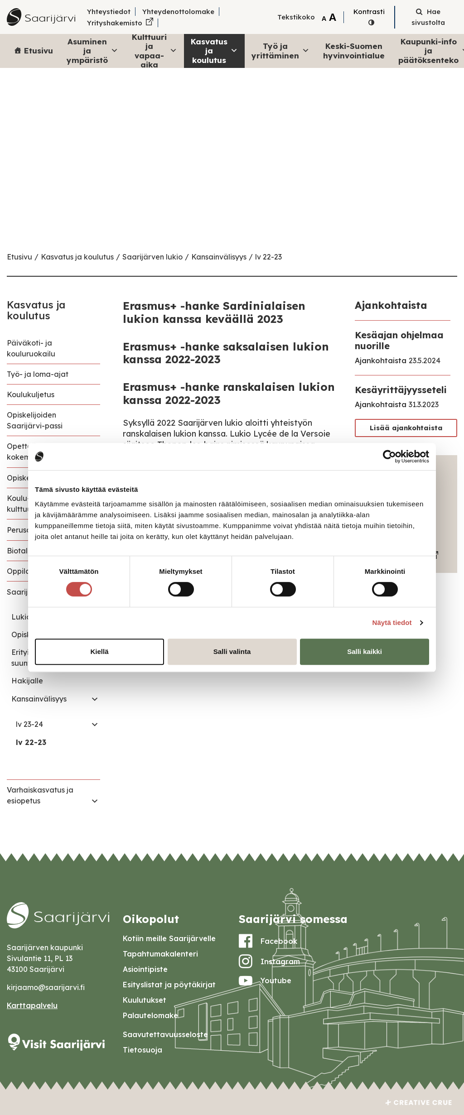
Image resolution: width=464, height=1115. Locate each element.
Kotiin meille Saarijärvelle (169, 938)
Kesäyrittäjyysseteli (401, 389)
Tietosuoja (142, 1049)
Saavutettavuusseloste (165, 1034)
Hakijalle (27, 680)
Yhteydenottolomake (178, 11)
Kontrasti (369, 11)
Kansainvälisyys (218, 256)
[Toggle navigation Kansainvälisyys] (94, 699)
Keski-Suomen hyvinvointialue (354, 50)
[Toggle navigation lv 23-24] (94, 724)
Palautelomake (150, 1015)
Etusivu (38, 50)
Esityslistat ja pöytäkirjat (169, 984)
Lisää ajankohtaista (406, 427)
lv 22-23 (268, 256)
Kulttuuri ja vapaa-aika (154, 51)
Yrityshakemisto (114, 23)
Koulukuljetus (30, 394)
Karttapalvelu (32, 1005)
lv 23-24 (29, 724)
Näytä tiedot (392, 622)
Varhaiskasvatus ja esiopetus (40, 795)
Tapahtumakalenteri (160, 953)
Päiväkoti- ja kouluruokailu (31, 348)
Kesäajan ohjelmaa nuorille (399, 340)
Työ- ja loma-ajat (37, 374)
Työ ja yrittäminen (280, 50)
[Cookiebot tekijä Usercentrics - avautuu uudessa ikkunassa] (389, 456)
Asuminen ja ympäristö (92, 51)
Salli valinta (232, 651)
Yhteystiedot (108, 11)
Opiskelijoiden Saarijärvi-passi (35, 420)
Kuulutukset (144, 999)
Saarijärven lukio (152, 256)
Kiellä (99, 651)
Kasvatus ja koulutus (214, 51)
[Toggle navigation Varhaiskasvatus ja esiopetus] (94, 801)
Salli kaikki (364, 651)
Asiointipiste (145, 969)
